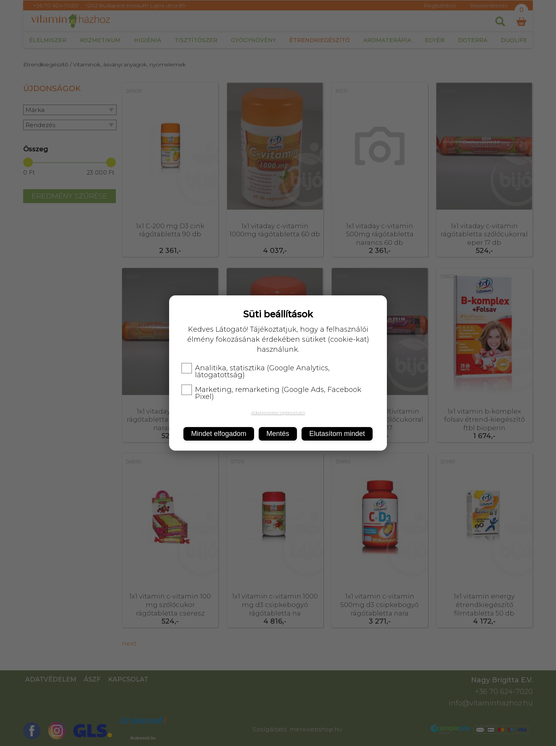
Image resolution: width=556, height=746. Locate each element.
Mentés (277, 433)
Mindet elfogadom (218, 433)
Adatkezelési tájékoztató (278, 412)
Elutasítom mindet (337, 433)
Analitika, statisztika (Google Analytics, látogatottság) (255, 371)
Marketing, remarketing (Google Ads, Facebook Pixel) (271, 393)
